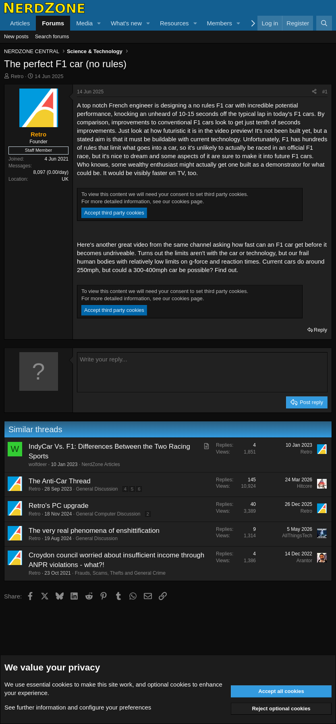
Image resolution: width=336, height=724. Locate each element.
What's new (126, 23)
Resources (174, 23)
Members (219, 23)
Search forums (52, 36)
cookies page (187, 201)
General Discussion (97, 489)
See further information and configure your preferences (77, 707)
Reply (320, 330)
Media (84, 23)
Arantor (304, 560)
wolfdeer (38, 464)
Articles (20, 23)
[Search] (324, 23)
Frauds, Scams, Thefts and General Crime (120, 573)
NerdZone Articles (100, 464)
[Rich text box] (202, 372)
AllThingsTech (297, 535)
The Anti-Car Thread (60, 481)
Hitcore (304, 486)
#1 (325, 92)
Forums (53, 23)
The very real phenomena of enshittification (94, 530)
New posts (16, 36)
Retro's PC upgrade (59, 505)
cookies (62, 684)
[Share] (314, 92)
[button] (99, 23)
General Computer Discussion (108, 514)
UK (65, 179)
